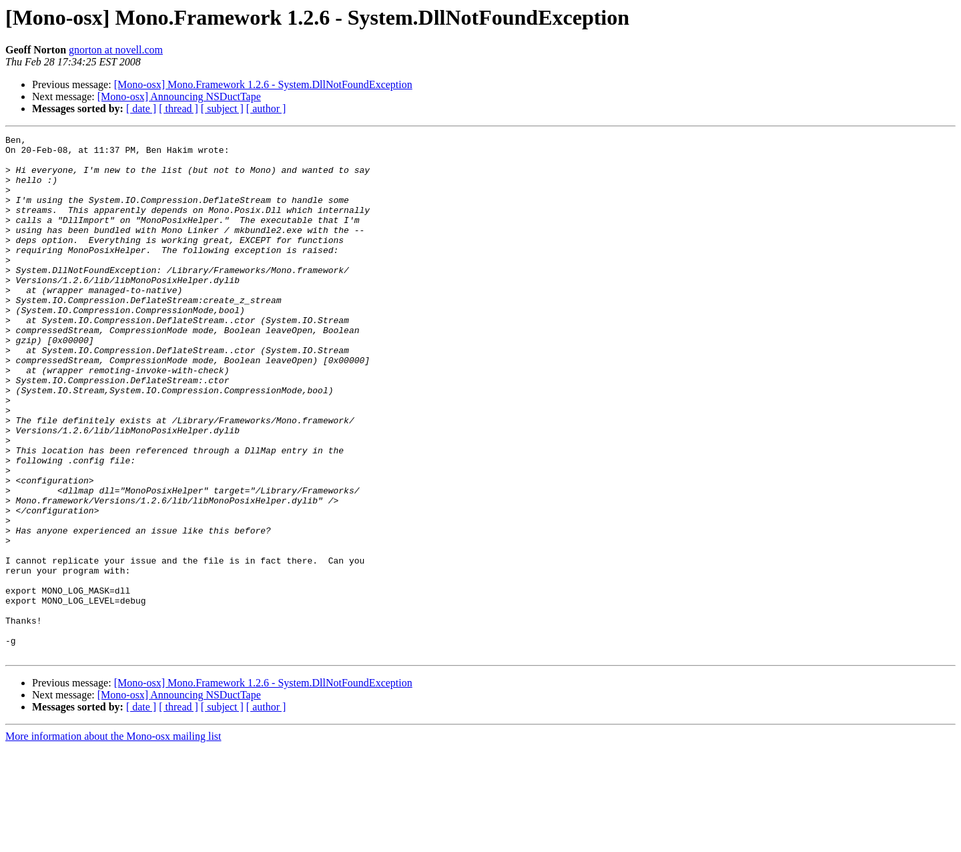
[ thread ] (178, 108)
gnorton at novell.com (116, 49)
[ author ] (266, 108)
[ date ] (141, 108)
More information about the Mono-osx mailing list (113, 840)
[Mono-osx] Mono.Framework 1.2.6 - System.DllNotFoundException (263, 84)
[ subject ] (222, 108)
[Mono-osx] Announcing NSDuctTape (179, 96)
